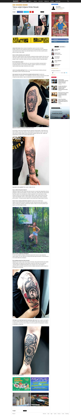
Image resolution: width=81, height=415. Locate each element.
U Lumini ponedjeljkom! (56, 116)
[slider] (57, 72)
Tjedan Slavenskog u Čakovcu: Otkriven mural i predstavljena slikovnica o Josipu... (63, 101)
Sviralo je (46, 1)
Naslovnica (24, 1)
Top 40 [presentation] (57, 46)
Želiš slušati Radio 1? (59, 9)
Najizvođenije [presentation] (62, 46)
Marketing (57, 1)
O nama (52, 1)
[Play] (53, 73)
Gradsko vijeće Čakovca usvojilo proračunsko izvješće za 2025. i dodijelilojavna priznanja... (63, 88)
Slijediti (66, 41)
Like (67, 39)
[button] (68, 1)
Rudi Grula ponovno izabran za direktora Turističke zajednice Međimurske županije (63, 94)
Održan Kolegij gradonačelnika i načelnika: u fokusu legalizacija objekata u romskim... (63, 81)
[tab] (57, 46)
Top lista (40, 1)
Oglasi (35, 1)
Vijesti (30, 1)
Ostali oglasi (53, 74)
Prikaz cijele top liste (54, 68)
